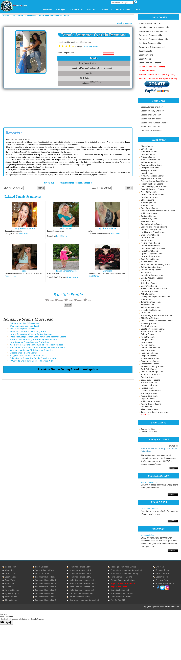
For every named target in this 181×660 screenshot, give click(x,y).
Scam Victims (11, 596)
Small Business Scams (151, 331)
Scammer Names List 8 (45, 600)
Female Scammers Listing (123, 580)
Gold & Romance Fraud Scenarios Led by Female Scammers (37, 347)
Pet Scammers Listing (80, 596)
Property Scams (148, 356)
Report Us (9, 587)
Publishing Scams (149, 213)
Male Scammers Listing (121, 577)
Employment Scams (150, 235)
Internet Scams (148, 154)
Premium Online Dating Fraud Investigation (68, 369)
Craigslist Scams (148, 216)
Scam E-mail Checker (151, 113)
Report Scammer (123, 9)
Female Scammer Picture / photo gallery (158, 78)
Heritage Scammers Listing (123, 567)
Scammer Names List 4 (45, 587)
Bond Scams (146, 407)
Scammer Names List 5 (45, 590)
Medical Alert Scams (150, 159)
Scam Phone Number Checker (155, 121)
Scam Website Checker (150, 23)
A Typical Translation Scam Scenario (27, 355)
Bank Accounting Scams (152, 372)
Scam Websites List (120, 590)
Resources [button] (47, 9)
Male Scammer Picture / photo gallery (157, 74)
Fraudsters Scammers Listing (124, 573)
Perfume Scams (148, 221)
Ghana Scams (147, 146)
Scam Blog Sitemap (165, 583)
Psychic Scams (148, 399)
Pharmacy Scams (149, 323)
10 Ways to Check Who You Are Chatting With (31, 361)
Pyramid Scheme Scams (152, 184)
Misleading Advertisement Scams (156, 315)
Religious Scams (148, 162)
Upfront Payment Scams (152, 253)
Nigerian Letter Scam (151, 178)
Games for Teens (149, 431)
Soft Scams (146, 299)
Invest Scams (147, 173)
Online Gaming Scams (151, 270)
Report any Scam (147, 70)
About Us (9, 570)
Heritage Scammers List (150, 43)
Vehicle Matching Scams (152, 366)
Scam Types (10, 577)
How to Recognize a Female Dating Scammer (31, 334)
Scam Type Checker (150, 125)
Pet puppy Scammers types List (153, 39)
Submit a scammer (124, 23)
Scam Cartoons (146, 55)
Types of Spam (12, 593)
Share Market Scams (150, 374)
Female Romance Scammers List (154, 27)
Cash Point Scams (149, 369)
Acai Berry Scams (149, 192)
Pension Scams (148, 350)
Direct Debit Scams (150, 364)
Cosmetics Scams (149, 286)
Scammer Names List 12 (80, 577)
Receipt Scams (148, 345)
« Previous (48, 182)
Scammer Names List (45, 577)
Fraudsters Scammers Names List (126, 570)
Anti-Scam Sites (163, 573)
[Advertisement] (22, 107)
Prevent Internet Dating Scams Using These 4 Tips (33, 339)
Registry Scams (148, 337)
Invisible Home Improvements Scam (158, 210)
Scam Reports (145, 51)
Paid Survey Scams (150, 218)
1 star (88, 301)
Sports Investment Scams (153, 329)
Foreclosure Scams (150, 361)
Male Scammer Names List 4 (83, 590)
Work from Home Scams (152, 194)
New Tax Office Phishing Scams (156, 264)
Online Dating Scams (150, 245)
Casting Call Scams (150, 197)
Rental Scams (147, 240)
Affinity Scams (148, 294)
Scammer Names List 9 (80, 567)
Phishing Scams (148, 157)
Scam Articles (162, 570)
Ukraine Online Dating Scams (23, 353)
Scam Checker (106, 9)
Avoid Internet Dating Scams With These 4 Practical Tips (36, 345)
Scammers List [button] (76, 9)
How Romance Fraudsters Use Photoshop (29, 342)
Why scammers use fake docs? (24, 326)
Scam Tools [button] (91, 9)
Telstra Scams (147, 304)
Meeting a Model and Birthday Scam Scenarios (31, 350)
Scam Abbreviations (44, 570)
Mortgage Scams (149, 393)
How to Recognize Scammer (23, 328)
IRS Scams (145, 313)
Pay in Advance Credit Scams (154, 181)
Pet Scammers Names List (82, 593)
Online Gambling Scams (152, 267)
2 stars (79, 301)
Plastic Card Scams (150, 396)
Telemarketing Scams (151, 302)
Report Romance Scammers (152, 67)
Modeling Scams (148, 202)
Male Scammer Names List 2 (83, 583)
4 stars (60, 301)
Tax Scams (146, 272)
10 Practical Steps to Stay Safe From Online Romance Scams (38, 337)
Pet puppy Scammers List (151, 35)
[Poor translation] (9, 622)
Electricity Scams (149, 326)
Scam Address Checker (152, 105)
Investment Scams (149, 251)
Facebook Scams (149, 151)
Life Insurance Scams (151, 390)
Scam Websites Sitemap (122, 593)
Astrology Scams (149, 283)
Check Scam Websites (151, 129)
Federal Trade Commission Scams (157, 321)
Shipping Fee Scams (150, 358)
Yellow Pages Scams (150, 307)
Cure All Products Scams (152, 189)
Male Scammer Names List (82, 580)
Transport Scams (149, 170)
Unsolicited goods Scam (152, 275)
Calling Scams (147, 334)
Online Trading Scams (151, 229)
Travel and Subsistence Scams (155, 412)
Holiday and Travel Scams (153, 232)
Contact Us (10, 573)
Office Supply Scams (150, 347)
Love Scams (146, 149)
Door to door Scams (150, 256)
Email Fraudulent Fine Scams (154, 288)
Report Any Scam (119, 587)
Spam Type (10, 580)
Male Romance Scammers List (153, 31)
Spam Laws (10, 583)
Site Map (160, 567)
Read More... (24, 233)
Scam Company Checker (152, 109)
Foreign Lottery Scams (152, 165)
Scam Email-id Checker (151, 117)
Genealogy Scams (149, 291)
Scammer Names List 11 (80, 573)
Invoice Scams (147, 388)
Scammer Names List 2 (45, 580)
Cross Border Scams (150, 380)
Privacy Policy (163, 580)
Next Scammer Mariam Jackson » (76, 182)
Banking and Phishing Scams (154, 227)
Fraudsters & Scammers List (152, 47)
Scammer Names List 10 (80, 570)
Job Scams (146, 280)
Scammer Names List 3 (45, 583)
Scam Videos (145, 59)
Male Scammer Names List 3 (83, 587)
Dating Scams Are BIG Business (24, 323)
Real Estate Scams (149, 208)
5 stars (51, 301)
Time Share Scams (149, 409)
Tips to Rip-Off (118, 600)
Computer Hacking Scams (153, 248)
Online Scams (9, 16)
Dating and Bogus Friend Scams (155, 296)
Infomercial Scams (149, 385)
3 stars (70, 301)
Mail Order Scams (149, 261)
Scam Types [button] (61, 9)
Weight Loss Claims (150, 167)
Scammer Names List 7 (45, 596)
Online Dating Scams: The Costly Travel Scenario (33, 358)
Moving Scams (147, 205)
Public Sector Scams (150, 401)
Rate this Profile (91, 47)
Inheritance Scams (149, 353)
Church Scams (147, 200)
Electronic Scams (149, 382)
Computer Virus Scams (151, 224)
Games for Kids (148, 429)
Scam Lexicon (41, 567)
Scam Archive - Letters (150, 63)
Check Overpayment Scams (154, 186)
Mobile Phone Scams (150, 243)
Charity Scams (147, 237)
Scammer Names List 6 (45, 593)
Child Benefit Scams (150, 318)
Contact (137, 9)
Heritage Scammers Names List (84, 600)
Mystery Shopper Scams (152, 176)
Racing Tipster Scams (151, 404)
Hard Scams (146, 342)
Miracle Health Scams (151, 310)
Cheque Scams (147, 339)
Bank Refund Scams (150, 259)
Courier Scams (147, 377)
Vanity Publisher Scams (152, 278)
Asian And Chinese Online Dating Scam (28, 331)
